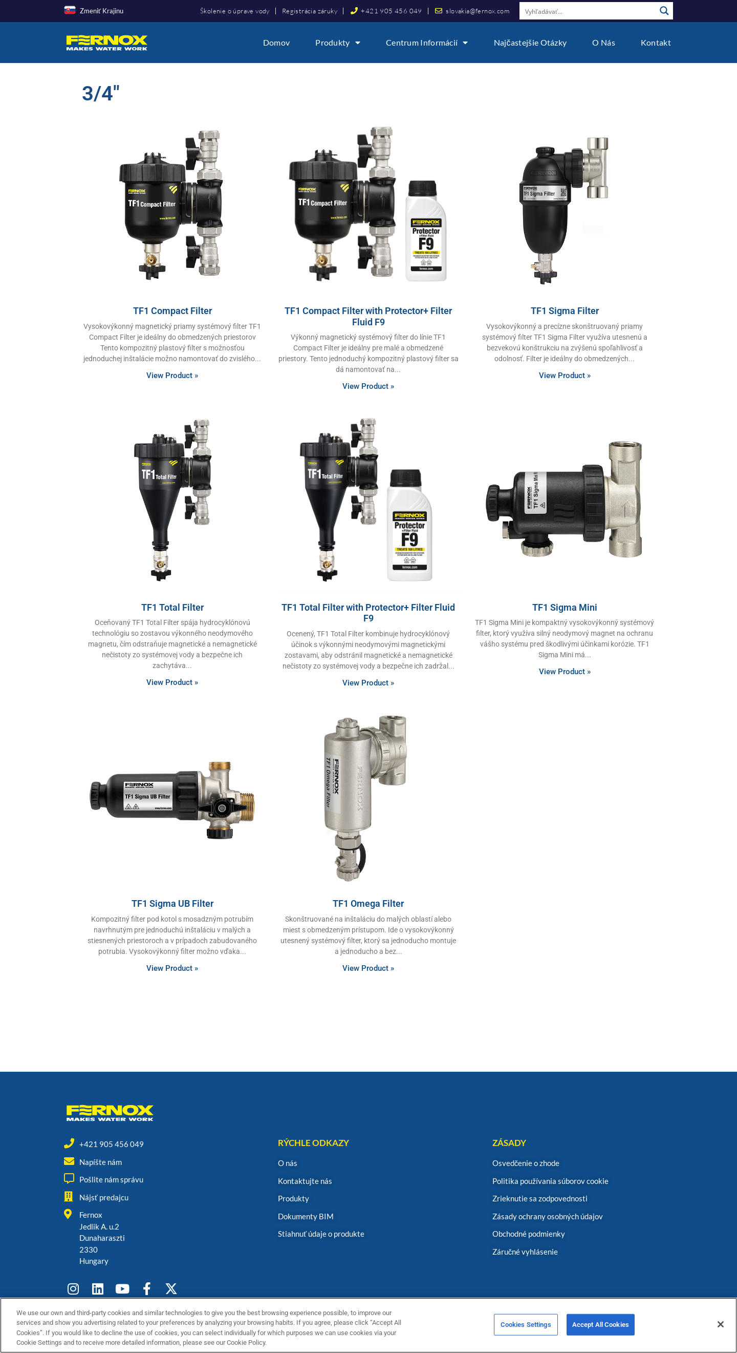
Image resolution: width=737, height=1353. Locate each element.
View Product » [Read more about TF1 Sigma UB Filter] (172, 968)
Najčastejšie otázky (530, 42)
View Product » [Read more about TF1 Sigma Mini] (565, 671)
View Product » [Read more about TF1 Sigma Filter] (565, 375)
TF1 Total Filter (172, 607)
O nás (603, 42)
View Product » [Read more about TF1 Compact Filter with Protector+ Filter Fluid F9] (368, 386)
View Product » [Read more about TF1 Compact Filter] (172, 375)
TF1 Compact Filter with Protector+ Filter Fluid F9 (368, 316)
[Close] (720, 1327)
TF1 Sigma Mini (564, 607)
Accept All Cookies (600, 1327)
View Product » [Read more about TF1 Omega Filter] (368, 968)
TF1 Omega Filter (368, 903)
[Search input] (588, 11)
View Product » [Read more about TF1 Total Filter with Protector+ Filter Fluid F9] (368, 683)
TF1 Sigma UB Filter (172, 903)
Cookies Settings (526, 1327)
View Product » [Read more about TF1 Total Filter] (172, 682)
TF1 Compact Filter (172, 310)
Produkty (337, 42)
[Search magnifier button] (664, 10)
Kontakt (656, 42)
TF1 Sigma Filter (565, 310)
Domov (276, 42)
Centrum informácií (427, 42)
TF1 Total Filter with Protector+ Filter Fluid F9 (368, 613)
